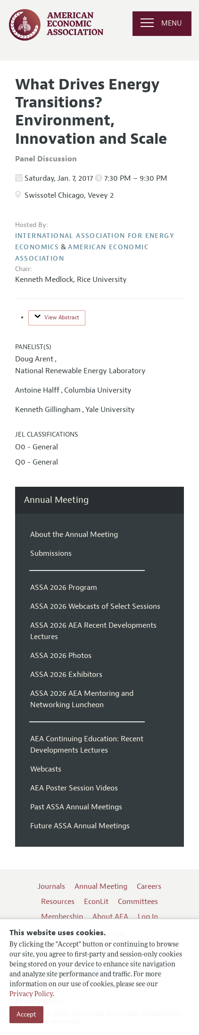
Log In (148, 916)
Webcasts (45, 769)
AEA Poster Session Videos (74, 788)
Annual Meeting (56, 500)
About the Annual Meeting (74, 534)
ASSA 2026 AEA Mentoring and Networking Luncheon (81, 699)
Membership (62, 916)
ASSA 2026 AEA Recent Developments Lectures (93, 631)
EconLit (96, 901)
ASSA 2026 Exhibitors (66, 674)
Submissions (51, 553)
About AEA (110, 916)
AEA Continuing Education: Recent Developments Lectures (86, 744)
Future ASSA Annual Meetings (80, 826)
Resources (58, 901)
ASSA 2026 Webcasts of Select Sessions (95, 606)
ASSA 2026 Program (63, 587)
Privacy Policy (31, 994)
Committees (138, 901)
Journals (51, 886)
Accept (26, 1014)
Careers (149, 886)
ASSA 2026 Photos (60, 655)
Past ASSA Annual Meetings (76, 807)
